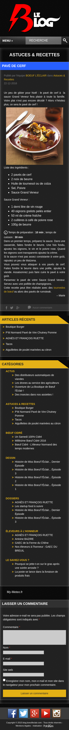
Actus (10, 371)
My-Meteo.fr (15, 592)
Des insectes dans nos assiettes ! (34, 394)
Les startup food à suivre (29, 506)
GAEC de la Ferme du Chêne (32, 542)
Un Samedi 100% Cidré (28, 436)
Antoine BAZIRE (24, 538)
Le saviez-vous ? (17, 560)
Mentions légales (23, 726)
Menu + (7, 40)
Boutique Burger (15, 326)
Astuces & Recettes (20, 403)
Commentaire (11, 627)
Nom (6, 647)
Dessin (10, 457)
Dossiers (12, 498)
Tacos (9, 344)
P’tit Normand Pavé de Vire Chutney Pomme (31, 332)
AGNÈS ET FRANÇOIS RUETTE (25, 338)
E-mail (7, 658)
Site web (8, 669)
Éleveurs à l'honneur (22, 531)
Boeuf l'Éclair (36, 75)
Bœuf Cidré (14, 432)
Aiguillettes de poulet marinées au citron (28, 349)
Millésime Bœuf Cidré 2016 (30, 440)
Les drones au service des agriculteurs (37, 382)
